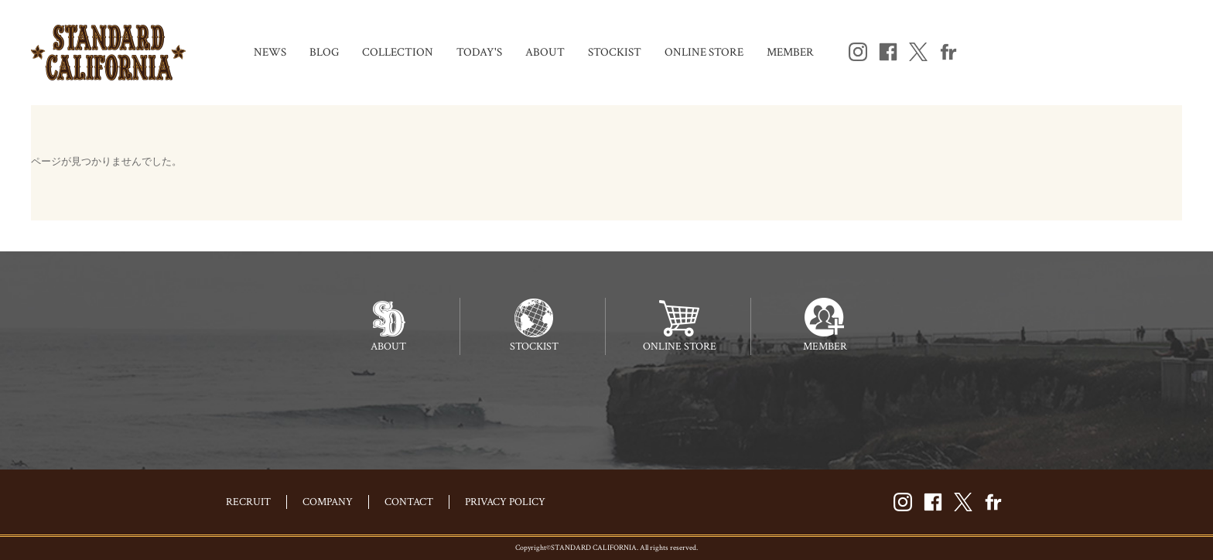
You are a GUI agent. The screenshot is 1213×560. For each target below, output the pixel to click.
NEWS (270, 52)
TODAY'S (479, 52)
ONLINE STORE (704, 52)
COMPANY (327, 502)
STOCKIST (614, 52)
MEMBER (790, 52)
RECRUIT (248, 502)
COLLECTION (397, 52)
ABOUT (545, 52)
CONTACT (408, 502)
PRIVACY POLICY (505, 502)
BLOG (324, 52)
